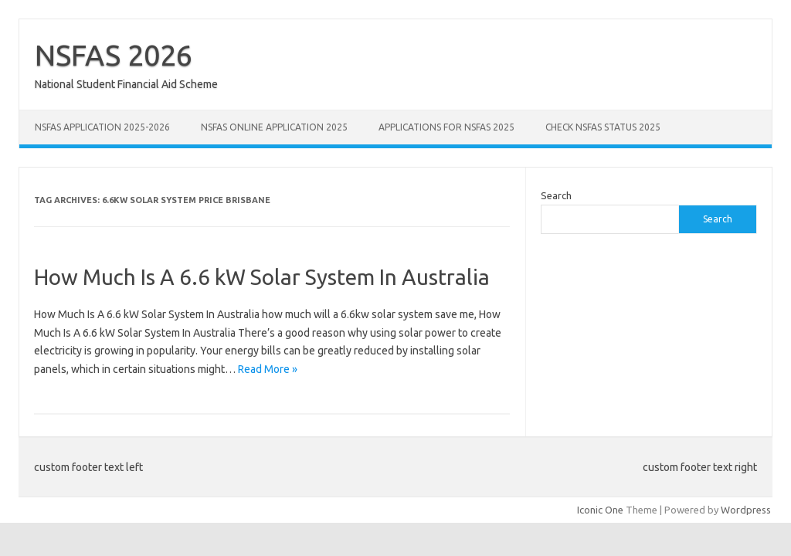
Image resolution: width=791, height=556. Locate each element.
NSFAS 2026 (113, 55)
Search (556, 195)
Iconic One (600, 509)
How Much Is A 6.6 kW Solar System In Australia (262, 277)
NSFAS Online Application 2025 (274, 127)
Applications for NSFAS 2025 (446, 127)
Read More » (267, 369)
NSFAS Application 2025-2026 (102, 127)
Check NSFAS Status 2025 (602, 127)
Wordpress (746, 509)
